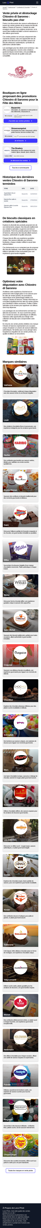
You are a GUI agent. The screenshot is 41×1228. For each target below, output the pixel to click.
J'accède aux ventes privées (20, 121)
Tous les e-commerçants (20, 168)
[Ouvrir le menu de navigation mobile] (37, 2)
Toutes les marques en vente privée (20, 1170)
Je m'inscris (20, 141)
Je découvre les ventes (20, 160)
